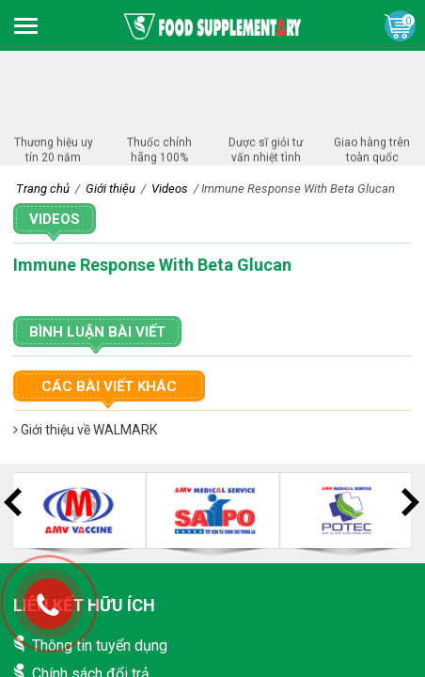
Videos (54, 219)
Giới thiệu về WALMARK (85, 429)
